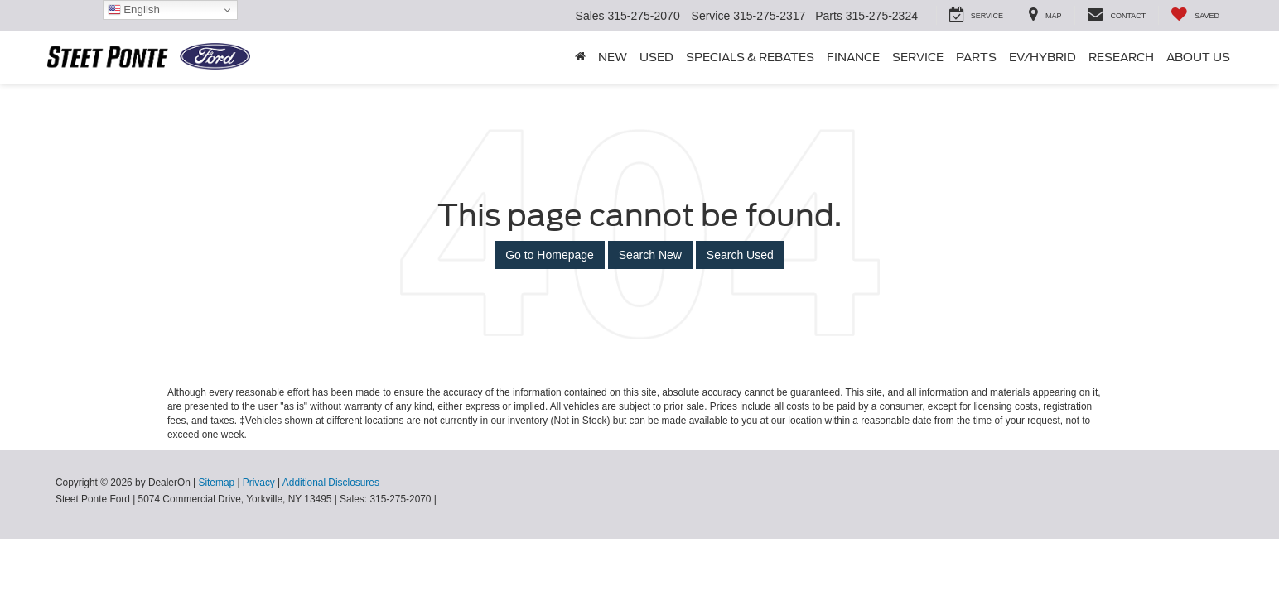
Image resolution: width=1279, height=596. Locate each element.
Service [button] (918, 57)
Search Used (740, 255)
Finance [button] (853, 57)
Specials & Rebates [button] (750, 57)
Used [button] (656, 57)
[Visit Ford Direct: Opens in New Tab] (444, 499)
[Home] (579, 57)
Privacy (259, 482)
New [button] (612, 57)
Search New (650, 255)
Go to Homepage (549, 255)
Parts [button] (976, 57)
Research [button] (1121, 57)
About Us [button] (1198, 57)
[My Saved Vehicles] (1195, 15)
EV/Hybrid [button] (1042, 57)
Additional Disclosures (330, 482)
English (134, 10)
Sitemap (216, 482)
